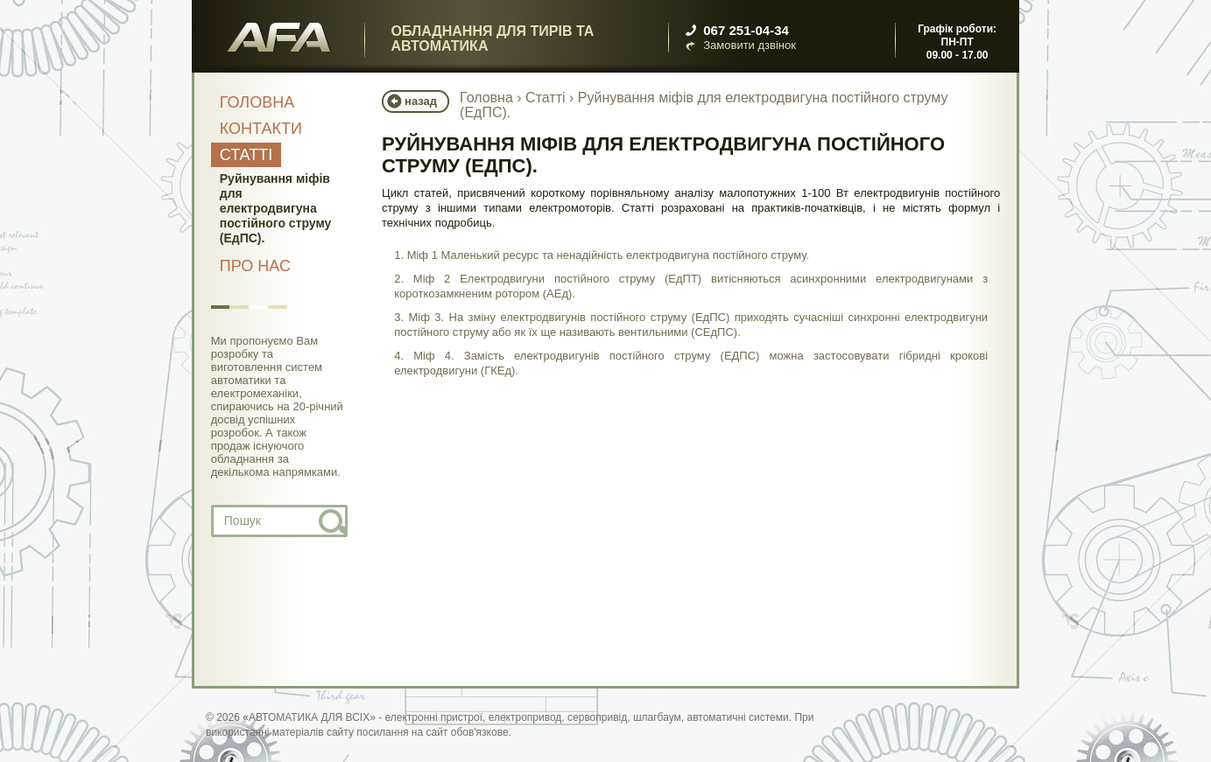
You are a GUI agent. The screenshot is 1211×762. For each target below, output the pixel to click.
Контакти (261, 128)
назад (421, 101)
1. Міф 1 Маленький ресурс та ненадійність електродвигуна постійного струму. (601, 255)
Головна (257, 102)
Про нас (255, 266)
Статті (246, 155)
